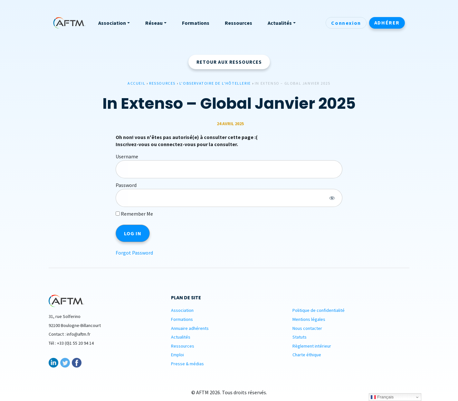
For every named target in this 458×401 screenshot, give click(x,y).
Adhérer (387, 22)
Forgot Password (134, 252)
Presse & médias (187, 364)
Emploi (177, 355)
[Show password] (331, 198)
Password (126, 185)
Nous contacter (307, 328)
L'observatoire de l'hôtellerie (215, 83)
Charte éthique (306, 355)
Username (127, 156)
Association (182, 310)
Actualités (180, 337)
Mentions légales (308, 319)
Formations (182, 319)
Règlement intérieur (311, 346)
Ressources (162, 83)
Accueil (136, 83)
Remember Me (134, 213)
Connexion (346, 23)
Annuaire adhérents (190, 328)
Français (382, 397)
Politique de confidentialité (318, 310)
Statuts (299, 337)
